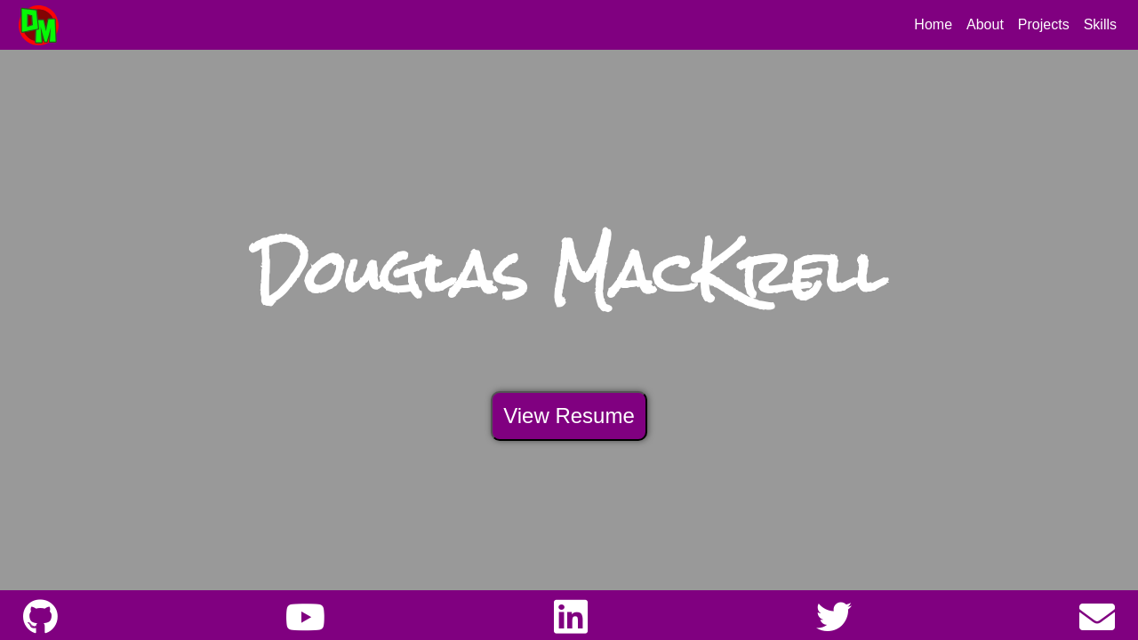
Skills (1100, 24)
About (985, 24)
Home (933, 24)
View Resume (569, 416)
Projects (1044, 24)
